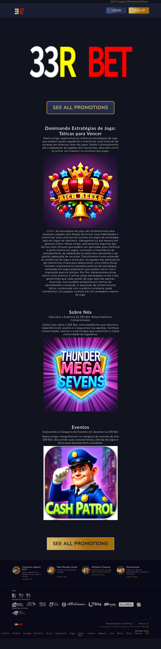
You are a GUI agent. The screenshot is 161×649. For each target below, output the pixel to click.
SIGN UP (139, 10)
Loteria (6, 633)
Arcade (27, 633)
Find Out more (98, 575)
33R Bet (145, 626)
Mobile (16, 633)
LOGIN (116, 10)
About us (144, 623)
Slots (129, 633)
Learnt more (132, 577)
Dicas (49, 633)
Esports (102, 633)
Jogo (72, 633)
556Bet (50, 231)
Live (112, 633)
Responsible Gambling (119, 623)
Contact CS (27, 579)
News (120, 633)
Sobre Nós (81, 634)
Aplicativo (61, 633)
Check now (62, 577)
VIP (147, 633)
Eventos (38, 633)
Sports (138, 633)
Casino (91, 633)
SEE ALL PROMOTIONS (80, 107)
